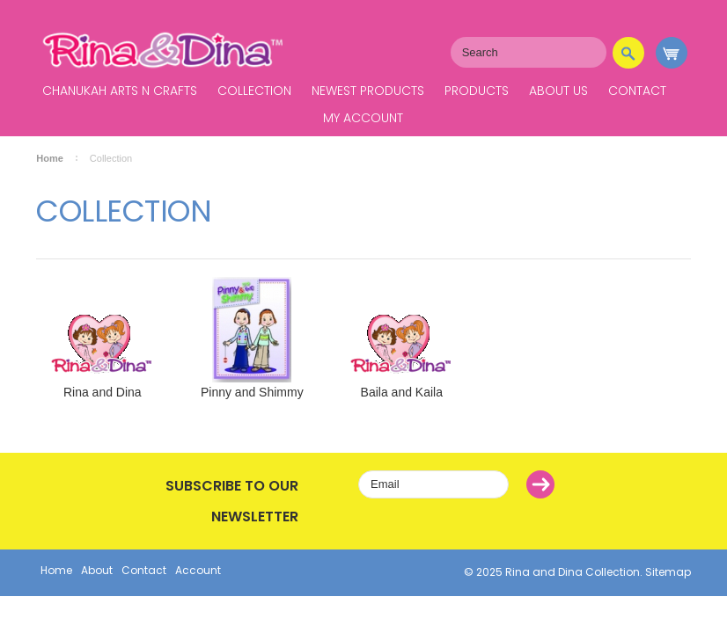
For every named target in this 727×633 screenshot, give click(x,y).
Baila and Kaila (402, 392)
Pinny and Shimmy (252, 392)
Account (198, 570)
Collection (254, 90)
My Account (363, 118)
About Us (558, 90)
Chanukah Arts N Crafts (119, 90)
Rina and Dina (102, 392)
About (97, 570)
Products (476, 90)
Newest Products (368, 90)
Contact (637, 90)
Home (49, 158)
